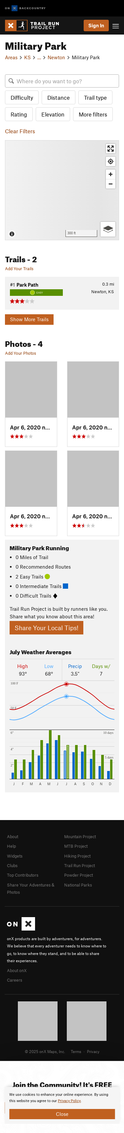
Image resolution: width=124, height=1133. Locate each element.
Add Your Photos (20, 353)
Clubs (12, 865)
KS (27, 57)
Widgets (14, 856)
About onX (17, 970)
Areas (11, 57)
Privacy (93, 1051)
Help (11, 846)
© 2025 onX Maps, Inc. (45, 1051)
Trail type (95, 97)
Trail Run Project (79, 865)
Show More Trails (29, 319)
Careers (14, 980)
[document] (62, 1105)
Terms (76, 1051)
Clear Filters (20, 131)
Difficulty (22, 97)
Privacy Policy (69, 1101)
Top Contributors (22, 875)
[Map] (62, 190)
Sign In (96, 25)
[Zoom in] (110, 174)
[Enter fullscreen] (110, 148)
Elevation (52, 114)
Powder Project (78, 875)
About (12, 836)
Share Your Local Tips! (46, 627)
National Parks (78, 885)
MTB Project (76, 846)
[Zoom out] (110, 184)
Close (62, 1114)
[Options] (108, 229)
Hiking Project (77, 856)
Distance (58, 97)
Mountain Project (80, 836)
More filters (93, 114)
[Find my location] (110, 161)
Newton (56, 57)
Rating (19, 114)
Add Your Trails (19, 268)
